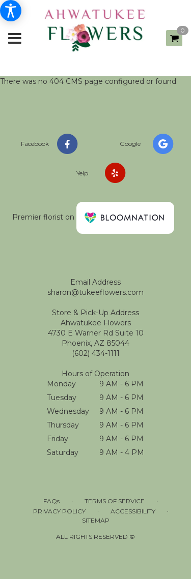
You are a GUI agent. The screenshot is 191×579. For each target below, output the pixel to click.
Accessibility (133, 511)
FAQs (51, 501)
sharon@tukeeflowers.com (95, 292)
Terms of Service (115, 501)
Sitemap (96, 520)
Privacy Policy (59, 511)
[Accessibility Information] (10, 10)
